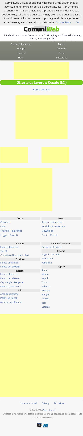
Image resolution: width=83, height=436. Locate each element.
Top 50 (3, 251)
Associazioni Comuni (11, 302)
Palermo (46, 286)
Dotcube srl (49, 410)
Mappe (21, 48)
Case (62, 53)
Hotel (21, 57)
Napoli (45, 278)
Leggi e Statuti (9, 235)
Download (47, 230)
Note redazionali (28, 403)
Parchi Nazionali (8, 297)
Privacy (45, 403)
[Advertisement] (41, 70)
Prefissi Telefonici (11, 230)
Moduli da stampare (53, 226)
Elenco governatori (10, 286)
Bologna (46, 294)
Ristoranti (61, 57)
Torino (45, 282)
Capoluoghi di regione (11, 282)
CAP (2, 226)
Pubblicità (47, 262)
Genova (46, 290)
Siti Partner (47, 258)
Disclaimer (59, 403)
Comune (5, 222)
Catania (46, 306)
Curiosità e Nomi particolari (14, 255)
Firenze (45, 298)
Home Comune (42, 89)
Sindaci (21, 53)
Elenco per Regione (52, 247)
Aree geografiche (9, 293)
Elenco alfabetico (9, 247)
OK (78, 22)
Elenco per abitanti (10, 266)
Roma (45, 270)
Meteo (61, 44)
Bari (44, 302)
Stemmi (61, 48)
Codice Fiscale (50, 235)
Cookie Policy (64, 22)
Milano (45, 274)
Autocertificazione (21, 44)
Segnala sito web (51, 254)
